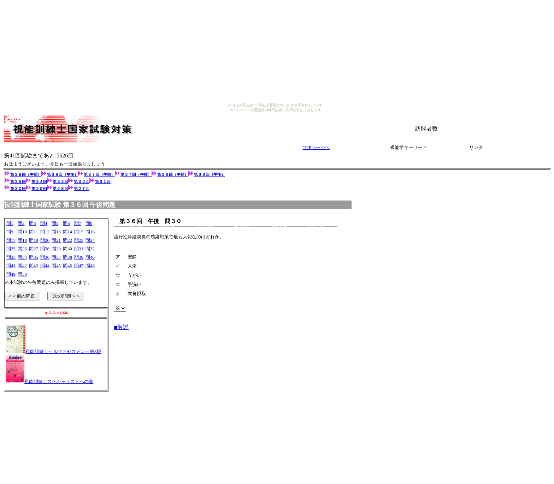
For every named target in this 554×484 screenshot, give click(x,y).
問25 (11, 248)
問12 (44, 231)
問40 (90, 257)
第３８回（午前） (25, 174)
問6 (66, 223)
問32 (90, 248)
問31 (78, 248)
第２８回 (60, 188)
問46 (67, 265)
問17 (11, 240)
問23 (78, 240)
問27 (33, 248)
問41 (11, 265)
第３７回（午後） (136, 174)
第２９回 (39, 188)
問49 (11, 274)
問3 (32, 223)
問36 (44, 257)
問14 (67, 231)
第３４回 (39, 181)
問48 (90, 265)
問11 (33, 231)
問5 (55, 223)
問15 (78, 231)
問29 (56, 248)
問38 (67, 257)
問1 (9, 223)
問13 (56, 231)
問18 (22, 240)
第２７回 (81, 188)
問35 (33, 257)
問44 (44, 265)
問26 (22, 248)
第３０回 (18, 188)
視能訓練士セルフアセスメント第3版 (63, 351)
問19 (33, 240)
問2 (21, 223)
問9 (9, 231)
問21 (56, 240)
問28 (44, 248)
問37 (56, 257)
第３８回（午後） (62, 174)
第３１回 (103, 181)
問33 (11, 257)
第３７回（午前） (99, 174)
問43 (33, 265)
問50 (22, 274)
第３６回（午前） (175, 174)
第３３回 (60, 181)
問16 (90, 231)
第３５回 (18, 181)
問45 (56, 265)
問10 (22, 231)
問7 (77, 223)
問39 (78, 257)
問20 (44, 240)
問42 (22, 265)
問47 (78, 265)
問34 (22, 257)
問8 (89, 223)
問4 (43, 223)
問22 (67, 240)
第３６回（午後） (209, 174)
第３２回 (81, 181)
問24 (90, 240)
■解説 (121, 328)
